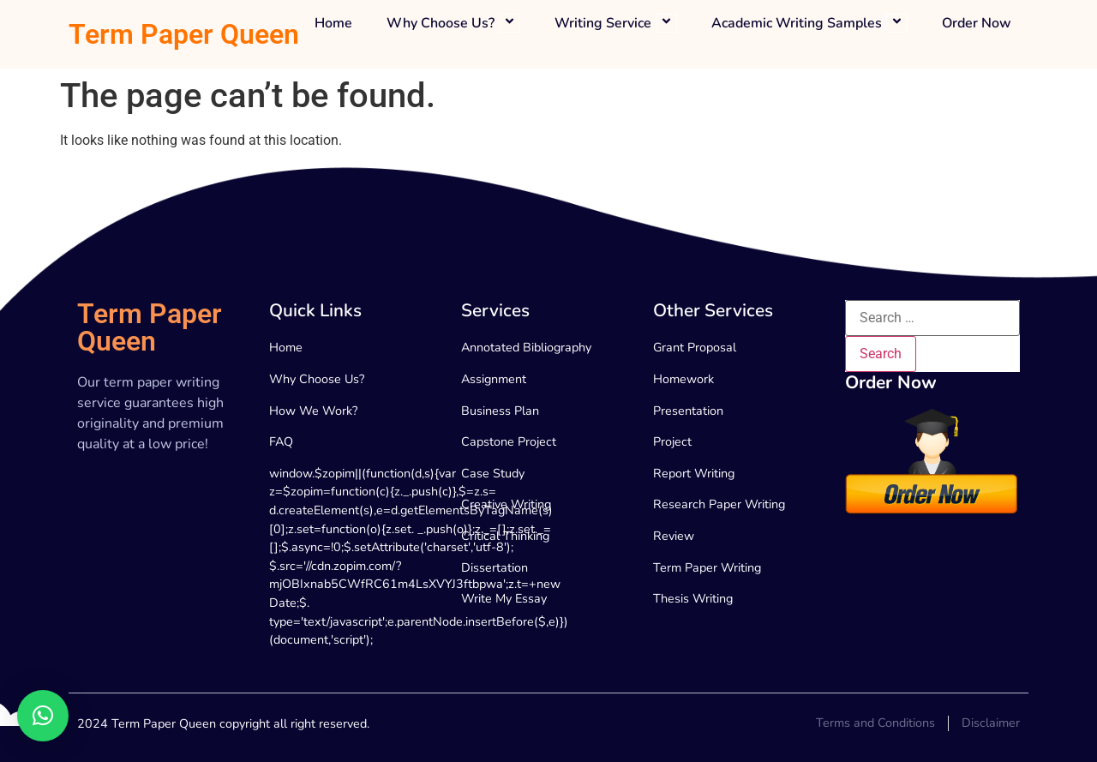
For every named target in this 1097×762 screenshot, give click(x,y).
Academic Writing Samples (809, 24)
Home (333, 24)
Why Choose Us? (453, 24)
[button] (43, 715)
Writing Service (615, 24)
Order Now (976, 24)
